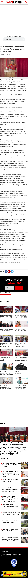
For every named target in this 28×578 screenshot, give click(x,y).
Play (23, 574)
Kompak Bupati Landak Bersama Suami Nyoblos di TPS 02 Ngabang (11, 464)
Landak (4, 43)
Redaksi (3, 554)
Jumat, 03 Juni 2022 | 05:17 (5, 54)
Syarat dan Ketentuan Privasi (13, 554)
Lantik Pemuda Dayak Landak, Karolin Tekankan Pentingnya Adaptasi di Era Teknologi (21, 360)
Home (1, 43)
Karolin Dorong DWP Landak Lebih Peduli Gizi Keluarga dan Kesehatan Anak (20, 388)
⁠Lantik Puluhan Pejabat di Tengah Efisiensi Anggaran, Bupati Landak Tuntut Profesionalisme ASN (6, 332)
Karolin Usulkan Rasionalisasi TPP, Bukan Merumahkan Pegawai (5, 388)
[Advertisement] (14, 20)
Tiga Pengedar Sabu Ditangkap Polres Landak (5, 359)
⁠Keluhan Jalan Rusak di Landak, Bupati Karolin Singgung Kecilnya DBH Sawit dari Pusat (6, 317)
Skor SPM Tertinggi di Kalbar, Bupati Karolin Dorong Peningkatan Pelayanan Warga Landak (21, 332)
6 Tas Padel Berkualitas (18, 372)
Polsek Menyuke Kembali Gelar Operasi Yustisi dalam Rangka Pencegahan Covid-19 (11, 539)
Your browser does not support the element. (14, 39)
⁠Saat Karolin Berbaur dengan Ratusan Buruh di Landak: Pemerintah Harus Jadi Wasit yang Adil (21, 318)
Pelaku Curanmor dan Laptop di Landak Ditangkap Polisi (6, 345)
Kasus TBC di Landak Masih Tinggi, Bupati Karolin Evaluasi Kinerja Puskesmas (6, 373)
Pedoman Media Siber (7, 556)
